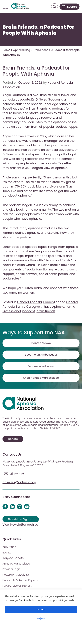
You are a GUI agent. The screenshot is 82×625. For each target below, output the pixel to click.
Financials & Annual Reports (20, 580)
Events (6, 552)
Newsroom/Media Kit (15, 575)
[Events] (70, 7)
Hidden (48, 302)
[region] (41, 607)
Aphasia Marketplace (16, 564)
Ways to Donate (13, 558)
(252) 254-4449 (13, 474)
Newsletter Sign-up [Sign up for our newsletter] (20, 519)
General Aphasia (29, 302)
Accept (41, 609)
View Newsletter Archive (20, 524)
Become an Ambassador (41, 355)
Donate (13, 439)
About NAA (9, 547)
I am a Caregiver (28, 306)
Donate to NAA (41, 343)
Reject (41, 618)
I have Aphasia (53, 306)
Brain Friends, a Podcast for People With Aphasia (38, 30)
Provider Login (11, 569)
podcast (28, 311)
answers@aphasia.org (19, 482)
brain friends (45, 311)
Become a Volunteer (41, 366)
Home (6, 50)
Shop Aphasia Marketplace (41, 378)
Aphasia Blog (21, 50)
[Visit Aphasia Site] (19, 6)
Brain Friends (38, 108)
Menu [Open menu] (6, 8)
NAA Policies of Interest (17, 586)
